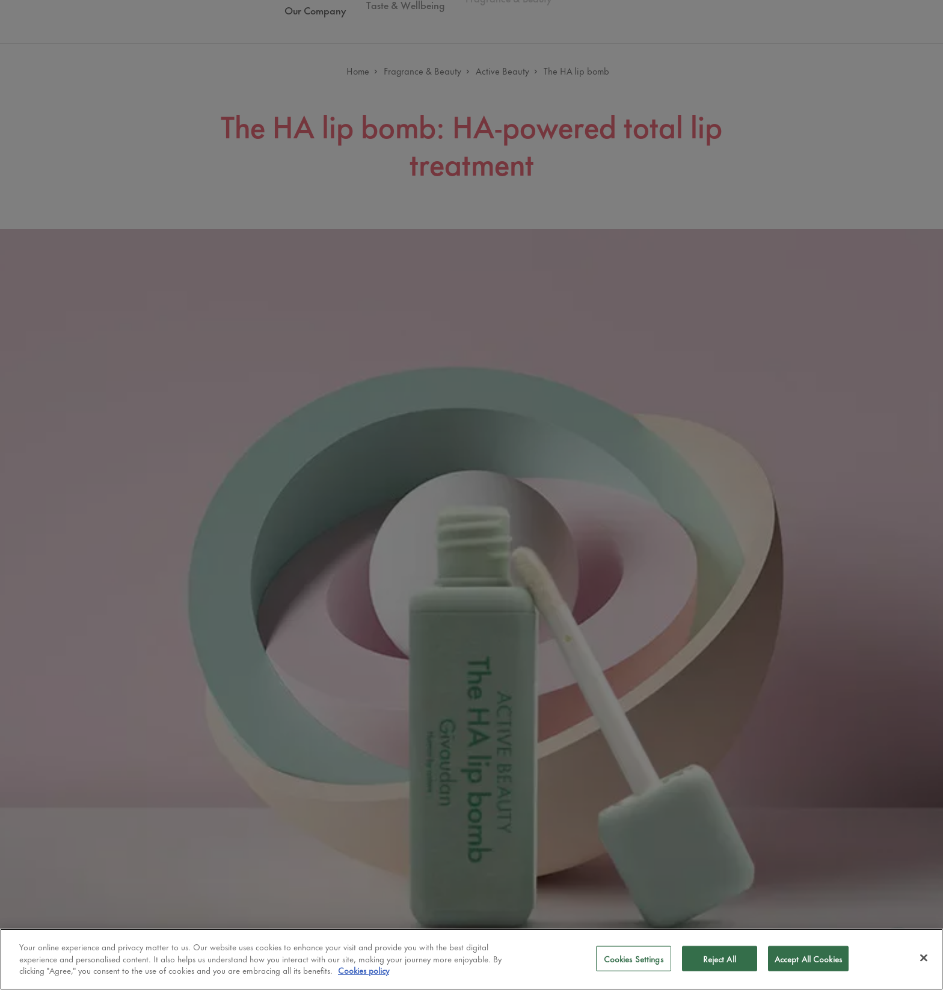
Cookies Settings (633, 958)
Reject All (719, 958)
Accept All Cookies (808, 958)
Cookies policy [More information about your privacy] (363, 970)
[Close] (924, 958)
